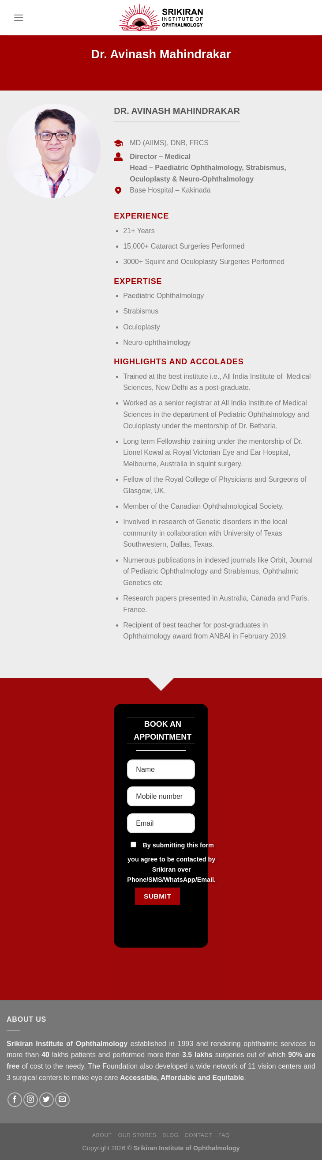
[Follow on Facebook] (14, 1099)
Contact (199, 1135)
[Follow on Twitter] (46, 1099)
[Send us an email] (62, 1099)
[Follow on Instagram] (30, 1099)
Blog (170, 1135)
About (102, 1135)
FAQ (224, 1135)
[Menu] (18, 17)
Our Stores (137, 1135)
